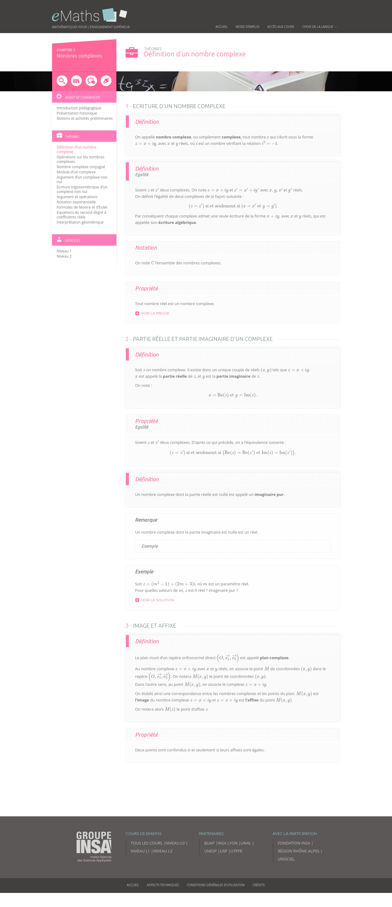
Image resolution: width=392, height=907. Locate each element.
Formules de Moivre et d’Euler (82, 207)
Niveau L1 (140, 851)
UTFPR (237, 851)
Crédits (259, 885)
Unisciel (286, 859)
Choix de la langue (319, 27)
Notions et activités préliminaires (85, 118)
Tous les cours (146, 843)
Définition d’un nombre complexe (76, 149)
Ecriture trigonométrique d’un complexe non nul (82, 189)
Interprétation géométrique (80, 222)
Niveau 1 (64, 251)
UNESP (210, 851)
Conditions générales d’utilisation (216, 885)
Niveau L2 (162, 851)
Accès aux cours (280, 27)
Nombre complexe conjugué (81, 166)
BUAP (209, 843)
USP (223, 851)
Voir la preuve (152, 313)
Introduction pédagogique (79, 108)
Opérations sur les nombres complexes (80, 159)
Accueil (222, 27)
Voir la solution (154, 600)
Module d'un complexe (76, 172)
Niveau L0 (175, 843)
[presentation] (268, 137)
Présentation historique (77, 113)
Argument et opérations (77, 197)
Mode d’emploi (248, 27)
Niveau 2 (64, 256)
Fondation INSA (294, 843)
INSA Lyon (228, 843)
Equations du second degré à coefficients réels (81, 214)
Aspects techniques (163, 885)
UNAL (246, 843)
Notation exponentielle (76, 202)
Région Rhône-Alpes (298, 851)
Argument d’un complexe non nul (82, 179)
